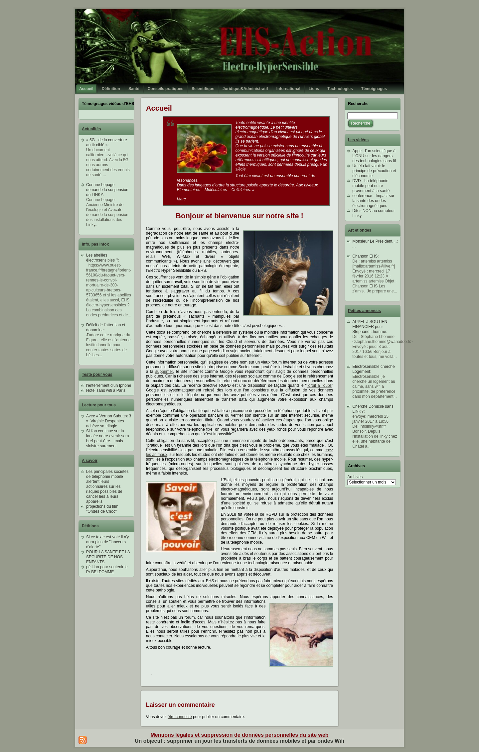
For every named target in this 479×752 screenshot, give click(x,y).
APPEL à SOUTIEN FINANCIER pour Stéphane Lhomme (369, 326)
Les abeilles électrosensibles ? (102, 258)
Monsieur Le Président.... (374, 241)
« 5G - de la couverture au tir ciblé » (106, 142)
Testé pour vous (97, 374)
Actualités (91, 129)
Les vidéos (358, 140)
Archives (355, 477)
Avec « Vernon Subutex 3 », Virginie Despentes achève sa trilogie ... (108, 421)
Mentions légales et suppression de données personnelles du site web (239, 735)
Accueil (159, 108)
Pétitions (90, 526)
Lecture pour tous (99, 405)
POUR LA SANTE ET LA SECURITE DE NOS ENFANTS (108, 557)
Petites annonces (364, 310)
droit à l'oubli (319, 385)
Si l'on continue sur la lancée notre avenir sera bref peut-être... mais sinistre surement (107, 438)
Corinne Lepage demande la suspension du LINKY (107, 189)
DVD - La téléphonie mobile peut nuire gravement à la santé (371, 185)
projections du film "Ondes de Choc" (102, 509)
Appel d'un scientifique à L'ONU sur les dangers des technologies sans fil (374, 156)
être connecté (180, 716)
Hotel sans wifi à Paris (105, 390)
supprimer (164, 371)
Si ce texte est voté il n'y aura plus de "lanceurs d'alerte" (107, 542)
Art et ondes (359, 230)
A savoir (89, 460)
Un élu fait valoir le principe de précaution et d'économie (374, 170)
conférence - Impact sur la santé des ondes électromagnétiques (373, 200)
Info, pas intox (95, 244)
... (104, 174)
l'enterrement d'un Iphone (108, 385)
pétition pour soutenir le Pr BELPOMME (107, 569)
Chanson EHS (365, 256)
